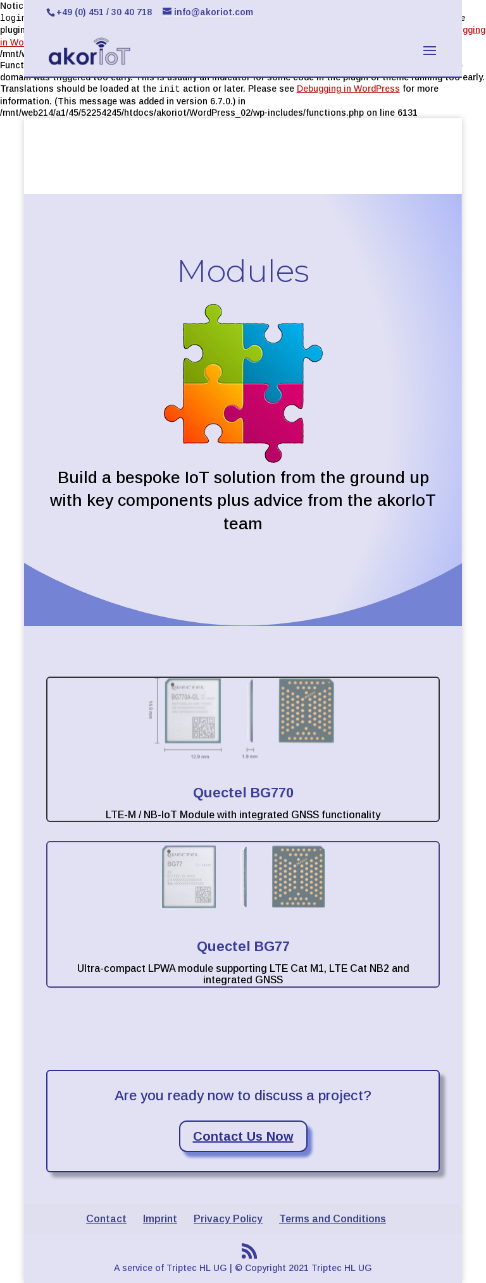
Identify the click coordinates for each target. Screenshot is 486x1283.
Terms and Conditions (332, 1218)
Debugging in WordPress (348, 88)
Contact (106, 1218)
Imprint (160, 1218)
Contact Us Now (243, 1136)
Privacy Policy (228, 1218)
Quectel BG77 (243, 946)
